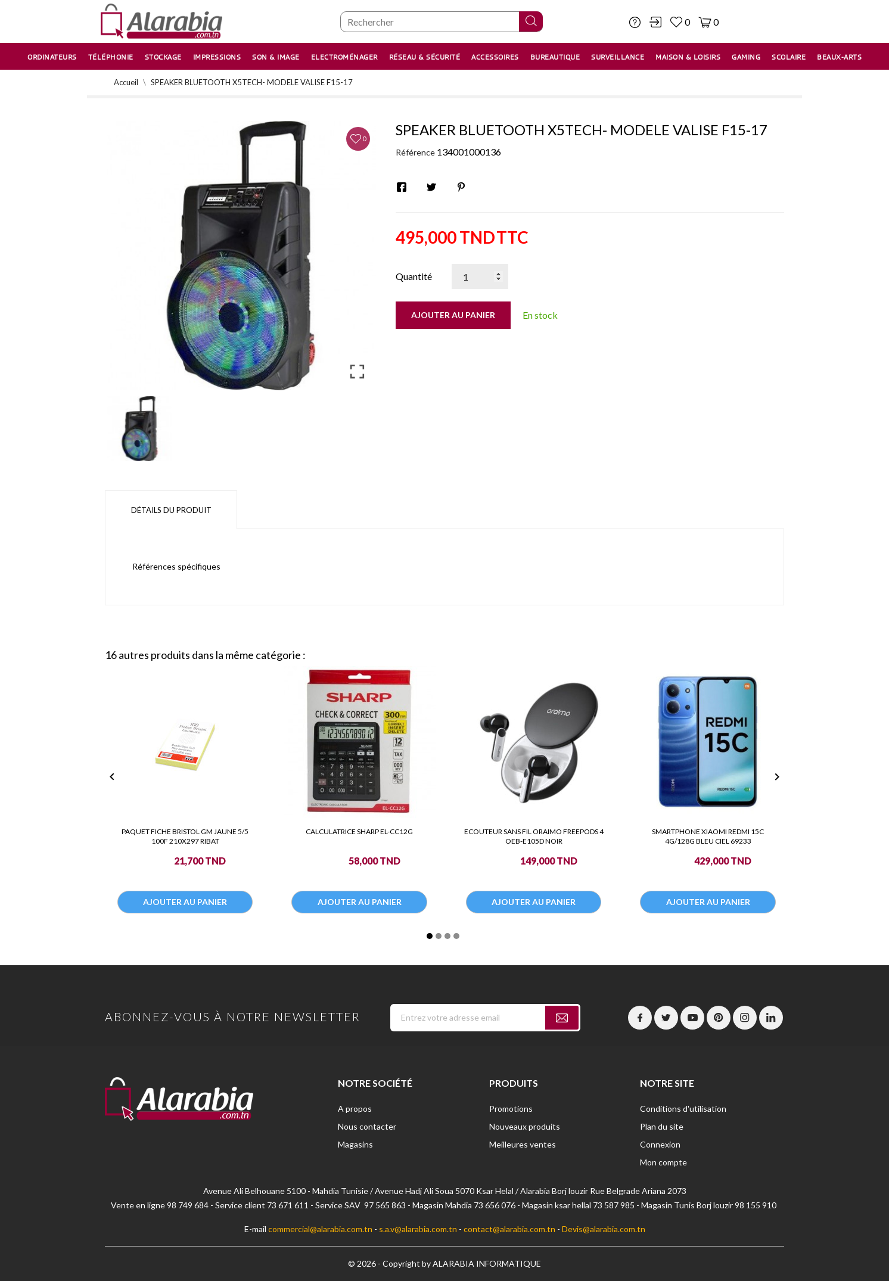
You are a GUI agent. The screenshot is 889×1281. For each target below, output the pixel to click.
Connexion (660, 1144)
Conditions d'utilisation (683, 1108)
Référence (415, 152)
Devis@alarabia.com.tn (603, 1229)
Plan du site (661, 1126)
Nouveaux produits (524, 1126)
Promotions (511, 1108)
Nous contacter (367, 1126)
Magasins (355, 1144)
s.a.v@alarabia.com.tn (418, 1229)
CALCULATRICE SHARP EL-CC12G (359, 831)
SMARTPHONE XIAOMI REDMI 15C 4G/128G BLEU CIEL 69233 (708, 836)
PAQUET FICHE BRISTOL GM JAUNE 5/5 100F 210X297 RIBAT (185, 836)
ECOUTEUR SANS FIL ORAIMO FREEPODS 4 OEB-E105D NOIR (534, 836)
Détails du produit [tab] (171, 510)
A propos (355, 1108)
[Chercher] (441, 21)
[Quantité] (480, 276)
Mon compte (663, 1162)
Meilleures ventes (522, 1144)
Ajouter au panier (453, 315)
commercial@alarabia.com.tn (320, 1229)
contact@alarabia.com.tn (509, 1229)
